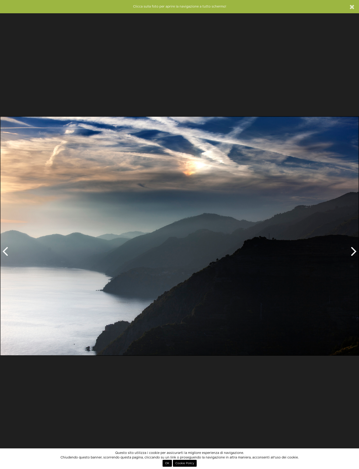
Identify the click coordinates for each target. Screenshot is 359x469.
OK (167, 463)
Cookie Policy (184, 463)
